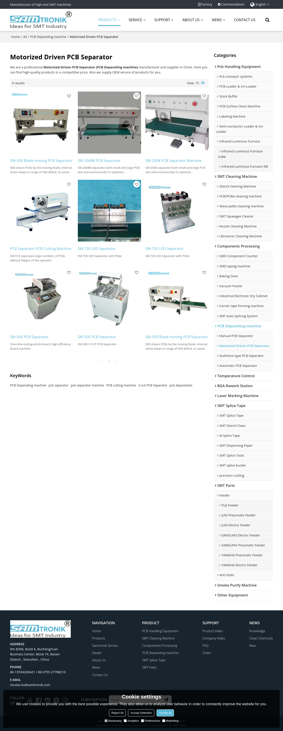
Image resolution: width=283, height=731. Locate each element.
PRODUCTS (109, 21)
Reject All (117, 712)
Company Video (214, 638)
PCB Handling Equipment (160, 631)
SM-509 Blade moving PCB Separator (176, 336)
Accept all (165, 712)
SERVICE (135, 19)
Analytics (131, 720)
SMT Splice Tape (154, 660)
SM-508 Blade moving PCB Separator (41, 160)
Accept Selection (141, 712)
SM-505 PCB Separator (97, 336)
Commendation (232, 4)
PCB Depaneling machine (48, 37)
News (96, 667)
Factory (206, 4)
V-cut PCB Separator (152, 385)
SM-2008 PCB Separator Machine (173, 160)
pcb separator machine (87, 385)
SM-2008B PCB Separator (99, 160)
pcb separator (58, 385)
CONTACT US (244, 19)
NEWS (217, 19)
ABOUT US (191, 19)
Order (207, 652)
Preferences (150, 720)
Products (98, 638)
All (25, 37)
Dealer (97, 652)
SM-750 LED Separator (97, 248)
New (252, 645)
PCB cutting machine (121, 385)
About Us (98, 660)
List (197, 83)
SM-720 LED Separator (164, 248)
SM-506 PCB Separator (29, 336)
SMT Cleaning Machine (158, 638)
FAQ (205, 645)
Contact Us (100, 675)
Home (15, 37)
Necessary (113, 720)
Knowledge (257, 631)
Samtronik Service (105, 645)
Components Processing (159, 645)
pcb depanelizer (181, 385)
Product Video (213, 631)
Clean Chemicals (261, 638)
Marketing (170, 720)
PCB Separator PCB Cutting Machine (40, 248)
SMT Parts (149, 667)
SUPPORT (162, 19)
